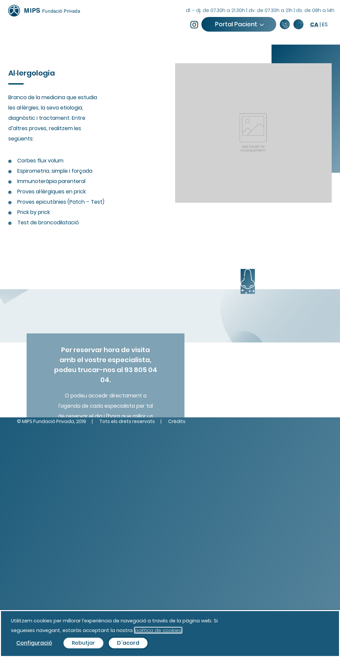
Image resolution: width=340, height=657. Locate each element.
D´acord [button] (128, 643)
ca (314, 24)
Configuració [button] (34, 643)
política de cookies (158, 630)
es (325, 24)
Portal (239, 24)
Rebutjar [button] (83, 643)
